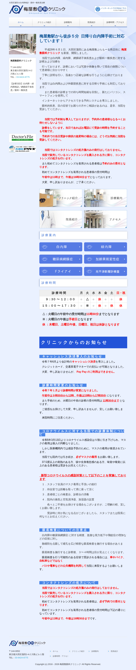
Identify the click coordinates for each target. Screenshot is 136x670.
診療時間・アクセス (115, 22)
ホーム (21, 22)
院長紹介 (92, 22)
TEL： (20, 77)
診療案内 (68, 22)
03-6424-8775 (23, 77)
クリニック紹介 (44, 22)
